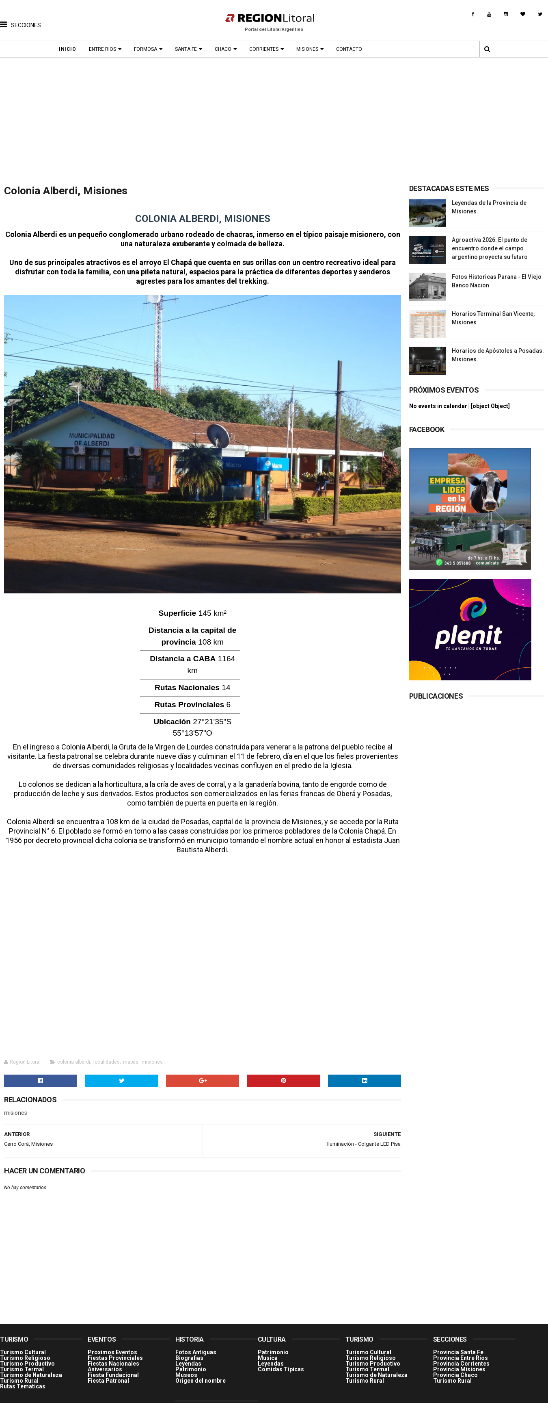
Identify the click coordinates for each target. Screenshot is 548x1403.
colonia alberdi (73, 1058)
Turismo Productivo (27, 1359)
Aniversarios (105, 1365)
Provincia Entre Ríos (460, 1353)
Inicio (69, 49)
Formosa (147, 49)
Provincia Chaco (455, 1370)
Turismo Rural (19, 1376)
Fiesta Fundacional (113, 1370)
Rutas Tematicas (22, 1382)
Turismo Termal (22, 1365)
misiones (152, 1058)
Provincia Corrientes (461, 1359)
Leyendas (188, 1359)
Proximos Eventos (112, 1347)
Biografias (189, 1353)
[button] (20, 18)
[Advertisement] (274, 119)
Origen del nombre (200, 1376)
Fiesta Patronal (108, 1376)
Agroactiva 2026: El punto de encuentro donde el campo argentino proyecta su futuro (490, 248)
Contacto (351, 49)
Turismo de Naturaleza (31, 1370)
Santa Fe (188, 49)
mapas (130, 1058)
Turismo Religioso (25, 1353)
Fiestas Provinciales (115, 1353)
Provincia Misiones (459, 1365)
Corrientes (265, 49)
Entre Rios (104, 49)
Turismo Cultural (23, 1347)
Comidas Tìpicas (281, 1365)
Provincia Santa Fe (458, 1347)
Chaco (225, 49)
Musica (268, 1353)
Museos (186, 1370)
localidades (106, 1058)
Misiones (309, 49)
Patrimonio (190, 1365)
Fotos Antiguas (195, 1347)
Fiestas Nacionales (113, 1359)
